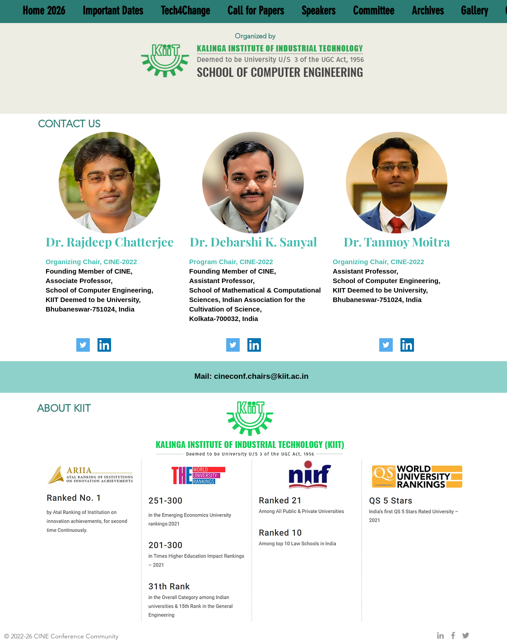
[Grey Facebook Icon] (453, 635)
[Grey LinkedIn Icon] (440, 635)
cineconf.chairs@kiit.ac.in (261, 376)
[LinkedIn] (104, 345)
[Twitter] (83, 345)
